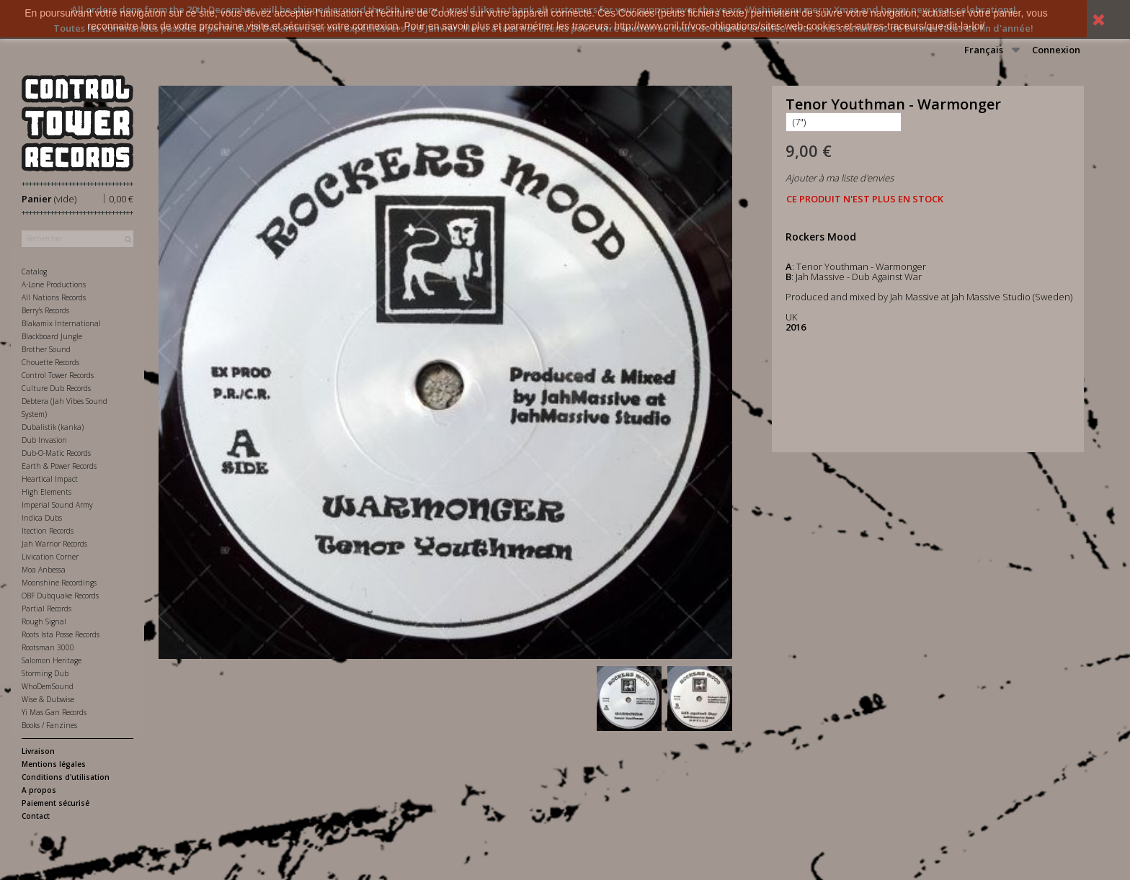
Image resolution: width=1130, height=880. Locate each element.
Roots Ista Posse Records (60, 634)
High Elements (46, 492)
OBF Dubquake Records (60, 596)
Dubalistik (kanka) (53, 427)
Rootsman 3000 (48, 647)
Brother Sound (46, 349)
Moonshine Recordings (59, 583)
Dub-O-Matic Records (56, 453)
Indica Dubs (42, 518)
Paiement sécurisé (55, 803)
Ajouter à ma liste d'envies (840, 177)
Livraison (38, 751)
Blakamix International (61, 323)
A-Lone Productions (54, 284)
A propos (39, 790)
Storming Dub (45, 673)
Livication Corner (50, 557)
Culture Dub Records (56, 388)
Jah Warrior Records (54, 544)
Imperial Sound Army (57, 505)
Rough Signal (44, 621)
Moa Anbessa (44, 570)
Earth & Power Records (59, 466)
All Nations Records (54, 297)
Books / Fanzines (49, 725)
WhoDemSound (48, 686)
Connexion (1056, 49)
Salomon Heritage (51, 660)
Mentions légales (54, 764)
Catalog (34, 271)
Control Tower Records (58, 375)
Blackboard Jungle (52, 336)
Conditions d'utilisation (66, 777)
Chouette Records (50, 362)
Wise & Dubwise (48, 699)
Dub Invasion (44, 440)
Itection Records (48, 531)
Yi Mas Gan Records (54, 712)
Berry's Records (45, 310)
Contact (36, 816)
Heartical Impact (50, 479)
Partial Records (46, 608)
